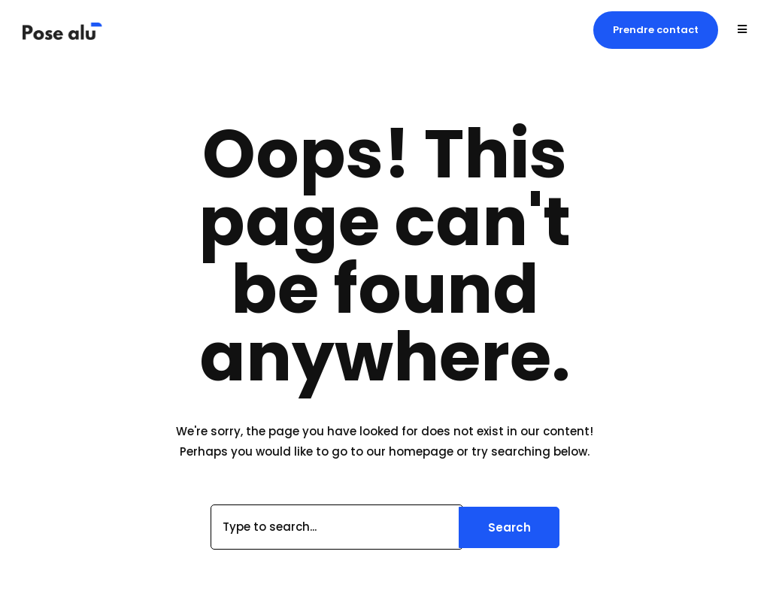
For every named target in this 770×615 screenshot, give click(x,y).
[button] (655, 30)
